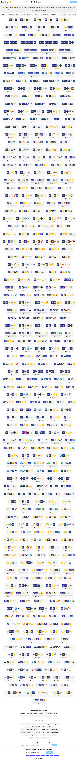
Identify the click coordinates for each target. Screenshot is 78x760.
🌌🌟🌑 (13, 19)
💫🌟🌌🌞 (66, 631)
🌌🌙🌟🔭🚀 (9, 157)
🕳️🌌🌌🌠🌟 (40, 647)
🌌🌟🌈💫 (10, 211)
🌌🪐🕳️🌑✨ (12, 432)
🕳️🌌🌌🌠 (25, 647)
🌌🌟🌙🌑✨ (39, 218)
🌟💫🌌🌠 (68, 570)
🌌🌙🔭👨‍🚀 (25, 172)
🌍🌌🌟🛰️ (64, 455)
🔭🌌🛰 (65, 639)
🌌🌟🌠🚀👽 (68, 241)
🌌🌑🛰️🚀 (8, 119)
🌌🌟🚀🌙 (13, 264)
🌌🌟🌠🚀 (37, 241)
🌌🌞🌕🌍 (67, 195)
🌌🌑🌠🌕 (10, 104)
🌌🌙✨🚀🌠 (12, 195)
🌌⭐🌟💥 (13, 455)
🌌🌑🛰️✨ (21, 119)
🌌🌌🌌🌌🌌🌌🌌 (48, 42)
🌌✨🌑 (49, 19)
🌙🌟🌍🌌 (9, 524)
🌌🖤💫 (20, 379)
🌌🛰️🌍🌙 (25, 394)
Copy (12, 22)
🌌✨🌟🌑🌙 (62, 19)
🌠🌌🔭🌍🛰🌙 (15, 608)
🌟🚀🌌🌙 (50, 578)
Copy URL (50, 752)
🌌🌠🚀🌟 (66, 310)
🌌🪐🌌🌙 (12, 409)
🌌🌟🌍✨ (37, 211)
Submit (54, 745)
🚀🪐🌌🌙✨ (51, 669)
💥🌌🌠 (54, 624)
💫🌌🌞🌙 (41, 631)
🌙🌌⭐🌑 (54, 27)
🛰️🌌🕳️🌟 (9, 677)
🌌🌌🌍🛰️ (24, 58)
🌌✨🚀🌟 (23, 448)
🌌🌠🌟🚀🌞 (9, 302)
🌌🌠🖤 (54, 310)
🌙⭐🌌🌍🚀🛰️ (66, 524)
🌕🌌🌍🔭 (69, 494)
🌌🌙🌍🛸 (24, 149)
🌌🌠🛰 (12, 318)
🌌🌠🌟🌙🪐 (67, 295)
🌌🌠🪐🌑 (10, 333)
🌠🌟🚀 (9, 616)
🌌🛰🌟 (59, 387)
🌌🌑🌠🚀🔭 (25, 104)
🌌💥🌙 (69, 333)
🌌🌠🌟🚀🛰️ (25, 302)
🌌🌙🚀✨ (66, 172)
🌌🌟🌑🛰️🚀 (66, 211)
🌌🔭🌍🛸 (27, 348)
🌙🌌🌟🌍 (52, 509)
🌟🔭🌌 (24, 578)
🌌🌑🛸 (34, 119)
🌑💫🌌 (54, 486)
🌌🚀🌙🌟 (9, 387)
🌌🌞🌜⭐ (25, 203)
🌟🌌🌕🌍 (36, 539)
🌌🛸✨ (71, 402)
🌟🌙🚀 (40, 562)
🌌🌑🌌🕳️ (9, 88)
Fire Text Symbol (22, 724)
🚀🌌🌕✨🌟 (37, 662)
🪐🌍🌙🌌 (29, 692)
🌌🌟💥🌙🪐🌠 (24, 249)
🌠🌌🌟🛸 (25, 601)
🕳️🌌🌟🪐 (64, 654)
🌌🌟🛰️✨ (40, 272)
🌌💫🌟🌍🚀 (40, 341)
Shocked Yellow (51, 735)
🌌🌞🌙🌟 (12, 203)
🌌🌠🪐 (39, 325)
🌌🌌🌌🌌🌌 (10, 42)
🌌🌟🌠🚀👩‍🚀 (52, 241)
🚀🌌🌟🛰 (68, 662)
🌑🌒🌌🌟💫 (26, 486)
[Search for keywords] (63, 2)
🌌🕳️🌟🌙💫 (28, 364)
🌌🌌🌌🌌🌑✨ (13, 50)
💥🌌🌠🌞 (66, 624)
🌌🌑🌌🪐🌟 (24, 88)
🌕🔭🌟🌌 (25, 509)
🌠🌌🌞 (9, 593)
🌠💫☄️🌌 (67, 616)
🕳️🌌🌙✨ (68, 647)
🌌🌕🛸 (12, 142)
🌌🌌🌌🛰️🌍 (9, 58)
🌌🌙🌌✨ (64, 142)
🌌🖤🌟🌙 (8, 379)
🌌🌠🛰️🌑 (24, 318)
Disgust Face (56, 724)
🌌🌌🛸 (21, 73)
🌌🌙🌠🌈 (70, 157)
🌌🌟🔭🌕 (67, 249)
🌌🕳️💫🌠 (13, 371)
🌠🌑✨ (32, 35)
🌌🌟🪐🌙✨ (40, 279)
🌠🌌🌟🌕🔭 (22, 593)
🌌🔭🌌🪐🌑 (12, 348)
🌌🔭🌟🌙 (12, 356)
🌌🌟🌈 (51, 203)
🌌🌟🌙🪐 (13, 226)
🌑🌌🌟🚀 (12, 478)
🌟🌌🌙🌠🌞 (25, 547)
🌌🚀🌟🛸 (33, 387)
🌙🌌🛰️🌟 (37, 517)
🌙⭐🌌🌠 (67, 27)
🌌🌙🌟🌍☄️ (66, 149)
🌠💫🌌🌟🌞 (39, 616)
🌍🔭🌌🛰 (12, 471)
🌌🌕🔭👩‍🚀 (67, 134)
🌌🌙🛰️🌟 (9, 180)
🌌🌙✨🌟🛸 (64, 188)
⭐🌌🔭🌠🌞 (39, 700)
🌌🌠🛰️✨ (65, 318)
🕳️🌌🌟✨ (9, 662)
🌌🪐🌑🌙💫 (51, 409)
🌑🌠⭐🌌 (27, 27)
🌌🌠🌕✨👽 (66, 287)
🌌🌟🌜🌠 (24, 234)
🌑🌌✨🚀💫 (10, 486)
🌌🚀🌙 (71, 379)
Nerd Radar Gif (45, 732)
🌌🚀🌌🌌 (32, 379)
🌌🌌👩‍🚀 (34, 65)
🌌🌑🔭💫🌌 (37, 111)
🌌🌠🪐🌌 (51, 325)
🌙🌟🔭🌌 (23, 524)
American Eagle (54, 729)
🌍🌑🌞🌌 (12, 463)
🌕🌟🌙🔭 (54, 501)
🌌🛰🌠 (70, 387)
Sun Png (38, 732)
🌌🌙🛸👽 (52, 180)
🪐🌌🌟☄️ (69, 677)
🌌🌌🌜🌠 (37, 58)
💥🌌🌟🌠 (41, 624)
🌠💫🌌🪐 (54, 616)
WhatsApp (56, 755)
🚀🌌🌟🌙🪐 (53, 662)
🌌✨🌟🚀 (56, 440)
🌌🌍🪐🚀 (21, 81)
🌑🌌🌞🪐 (66, 471)
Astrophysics (29, 14)
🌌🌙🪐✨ (50, 188)
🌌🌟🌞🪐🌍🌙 (67, 234)
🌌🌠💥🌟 (56, 302)
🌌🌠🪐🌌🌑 (66, 325)
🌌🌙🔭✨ (39, 172)
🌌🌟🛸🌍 (65, 272)
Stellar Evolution (45, 14)
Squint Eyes (38, 726)
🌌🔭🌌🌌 (55, 341)
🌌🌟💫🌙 (54, 249)
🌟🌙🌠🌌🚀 (26, 562)
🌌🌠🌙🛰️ (39, 295)
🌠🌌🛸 (43, 608)
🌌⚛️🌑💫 (27, 432)
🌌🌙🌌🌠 (51, 142)
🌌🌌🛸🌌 (33, 73)
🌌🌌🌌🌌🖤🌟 (48, 50)
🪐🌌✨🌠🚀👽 (13, 692)
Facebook (32, 755)
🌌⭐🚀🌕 (37, 455)
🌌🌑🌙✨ (27, 96)
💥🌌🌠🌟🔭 (13, 631)
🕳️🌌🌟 (12, 654)
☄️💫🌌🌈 (56, 692)
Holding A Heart (26, 735)
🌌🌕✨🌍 (24, 142)
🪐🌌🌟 (57, 677)
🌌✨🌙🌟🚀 (9, 440)
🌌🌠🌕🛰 (51, 287)
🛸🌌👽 (21, 677)
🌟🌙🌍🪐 (12, 562)
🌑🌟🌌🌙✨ (12, 27)
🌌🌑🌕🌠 (68, 88)
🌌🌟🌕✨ (8, 218)
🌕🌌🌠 (12, 501)
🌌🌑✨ (58, 119)
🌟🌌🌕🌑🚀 (51, 539)
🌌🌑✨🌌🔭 (12, 127)
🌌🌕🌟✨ (10, 134)
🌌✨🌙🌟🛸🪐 (27, 440)
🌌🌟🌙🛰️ (70, 218)
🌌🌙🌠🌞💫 (41, 165)
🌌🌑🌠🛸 (40, 104)
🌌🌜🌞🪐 (40, 195)
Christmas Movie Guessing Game (44, 724)
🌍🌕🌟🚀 (39, 463)
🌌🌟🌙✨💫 (9, 234)
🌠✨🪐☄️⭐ (13, 624)
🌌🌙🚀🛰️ (52, 172)
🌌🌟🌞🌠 (37, 234)
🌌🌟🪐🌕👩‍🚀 (24, 279)
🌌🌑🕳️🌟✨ (53, 111)
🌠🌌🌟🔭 (51, 593)
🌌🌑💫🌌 (67, 104)
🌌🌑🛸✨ (46, 119)
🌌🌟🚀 (66, 257)
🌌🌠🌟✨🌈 (41, 302)
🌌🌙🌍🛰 (10, 149)
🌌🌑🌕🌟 (55, 88)
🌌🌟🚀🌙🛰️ (28, 264)
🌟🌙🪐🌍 (66, 562)
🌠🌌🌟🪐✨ (40, 601)
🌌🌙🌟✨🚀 (55, 157)
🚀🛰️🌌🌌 (36, 669)
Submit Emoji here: (25, 745)
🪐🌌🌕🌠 (44, 677)
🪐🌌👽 (54, 685)
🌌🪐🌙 (67, 417)
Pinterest (43, 755)
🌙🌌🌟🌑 (40, 27)
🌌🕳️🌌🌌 (66, 356)
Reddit (47, 755)
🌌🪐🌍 (38, 409)
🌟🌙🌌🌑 (20, 35)
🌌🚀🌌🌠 (46, 379)
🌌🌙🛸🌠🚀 (37, 180)
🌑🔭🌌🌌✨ (67, 486)
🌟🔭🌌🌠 (36, 578)
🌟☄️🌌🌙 (10, 585)
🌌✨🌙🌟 (67, 432)
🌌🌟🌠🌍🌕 (9, 241)
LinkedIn (38, 755)
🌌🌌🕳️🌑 (9, 73)
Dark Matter (53, 14)
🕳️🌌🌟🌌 (24, 654)
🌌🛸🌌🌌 (35, 402)
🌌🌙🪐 (11, 188)
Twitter (27, 755)
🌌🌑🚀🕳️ (68, 111)
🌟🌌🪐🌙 (54, 555)
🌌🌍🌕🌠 (47, 73)
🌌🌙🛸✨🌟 (67, 180)
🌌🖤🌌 (25, 371)
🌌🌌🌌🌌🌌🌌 (28, 42)
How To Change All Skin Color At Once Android (39, 737)
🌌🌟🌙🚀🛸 (55, 218)
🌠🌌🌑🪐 (37, 585)
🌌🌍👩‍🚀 (59, 73)
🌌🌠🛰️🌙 (37, 318)
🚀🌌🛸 (11, 669)
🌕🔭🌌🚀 (12, 509)
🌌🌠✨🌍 (56, 333)
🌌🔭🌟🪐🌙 (26, 356)
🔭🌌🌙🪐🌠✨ (33, 639)
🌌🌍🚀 (70, 73)
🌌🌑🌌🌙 (35, 81)
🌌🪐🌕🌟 (55, 417)
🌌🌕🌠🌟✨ (25, 134)
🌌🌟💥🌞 (40, 249)
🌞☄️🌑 (67, 532)
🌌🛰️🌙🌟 (52, 394)
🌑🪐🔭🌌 (47, 494)
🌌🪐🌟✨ (66, 425)
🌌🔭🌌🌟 (68, 341)
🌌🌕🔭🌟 (54, 134)
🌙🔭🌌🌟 (36, 524)
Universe (23, 14)
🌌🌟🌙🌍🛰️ (22, 218)
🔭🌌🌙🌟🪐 (16, 639)
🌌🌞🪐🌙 (39, 203)
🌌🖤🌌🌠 (64, 371)
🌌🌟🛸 (53, 272)
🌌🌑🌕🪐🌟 (12, 96)
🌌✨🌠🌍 (70, 440)
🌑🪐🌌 (21, 494)
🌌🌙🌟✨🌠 (39, 157)
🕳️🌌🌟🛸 (51, 654)
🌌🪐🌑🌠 (66, 409)
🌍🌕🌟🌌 (25, 463)
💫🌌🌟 (54, 631)
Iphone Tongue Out (30, 726)
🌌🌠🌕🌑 (37, 287)
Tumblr (51, 755)
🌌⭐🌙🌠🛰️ (37, 448)
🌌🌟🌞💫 (51, 234)
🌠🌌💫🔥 (55, 601)
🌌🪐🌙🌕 (12, 425)
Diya (33, 732)
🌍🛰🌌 (40, 471)
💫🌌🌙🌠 (28, 631)
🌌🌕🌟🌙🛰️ (52, 127)
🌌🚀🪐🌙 (47, 387)
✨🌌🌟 (69, 692)
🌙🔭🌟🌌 (50, 524)
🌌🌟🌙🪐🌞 (28, 226)
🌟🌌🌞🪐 (67, 547)
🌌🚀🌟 (21, 387)
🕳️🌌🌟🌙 (37, 654)
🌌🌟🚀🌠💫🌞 (46, 264)
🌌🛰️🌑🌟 (39, 394)
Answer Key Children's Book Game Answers (30, 729)
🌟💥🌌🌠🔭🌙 (39, 570)
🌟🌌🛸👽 (40, 555)
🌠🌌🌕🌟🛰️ (52, 585)
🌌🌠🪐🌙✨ (41, 333)
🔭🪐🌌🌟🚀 (10, 647)
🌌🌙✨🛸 (27, 195)
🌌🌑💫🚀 (9, 111)
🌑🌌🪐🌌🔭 (64, 478)
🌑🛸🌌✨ (9, 494)
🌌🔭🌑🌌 (40, 348)
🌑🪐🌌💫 (33, 494)
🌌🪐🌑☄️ (12, 417)
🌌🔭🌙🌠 (67, 348)
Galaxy (17, 14)
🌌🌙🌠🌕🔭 (25, 165)
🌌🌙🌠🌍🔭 (9, 165)
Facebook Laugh (31, 724)
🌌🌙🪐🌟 (23, 188)
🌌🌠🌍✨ (24, 287)
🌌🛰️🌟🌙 (8, 402)
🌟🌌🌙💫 (40, 547)
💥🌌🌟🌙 (28, 624)
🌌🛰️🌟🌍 (66, 394)
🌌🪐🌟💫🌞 (37, 425)
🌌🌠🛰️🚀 (51, 318)
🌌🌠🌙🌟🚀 (10, 295)
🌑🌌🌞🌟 (52, 471)
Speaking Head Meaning (25, 732)
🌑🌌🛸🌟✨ (37, 478)
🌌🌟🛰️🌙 (27, 272)
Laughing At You (45, 729)
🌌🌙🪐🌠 (36, 188)
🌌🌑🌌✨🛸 (40, 88)
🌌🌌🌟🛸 (8, 65)
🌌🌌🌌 (57, 35)
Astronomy (4, 14)
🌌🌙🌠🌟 (56, 165)
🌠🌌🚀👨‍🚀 (31, 608)
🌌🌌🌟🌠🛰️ (68, 58)
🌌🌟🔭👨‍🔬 (13, 257)
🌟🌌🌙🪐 (54, 547)
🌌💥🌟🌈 (9, 341)
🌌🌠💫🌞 (70, 302)
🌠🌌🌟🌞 (37, 593)
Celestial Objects (72, 14)
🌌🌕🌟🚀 (67, 127)
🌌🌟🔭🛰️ (27, 257)
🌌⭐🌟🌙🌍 (67, 448)
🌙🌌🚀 (25, 517)
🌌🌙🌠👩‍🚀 (70, 165)
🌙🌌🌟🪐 (66, 509)
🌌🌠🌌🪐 (10, 287)
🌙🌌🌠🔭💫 (12, 517)
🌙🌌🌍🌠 (39, 509)
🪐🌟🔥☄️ (43, 692)
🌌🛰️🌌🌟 (12, 394)
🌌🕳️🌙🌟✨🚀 (11, 364)
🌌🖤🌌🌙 (51, 371)
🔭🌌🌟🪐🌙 (51, 639)
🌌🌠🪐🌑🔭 (25, 333)
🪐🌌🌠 (13, 685)
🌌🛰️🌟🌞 (21, 402)
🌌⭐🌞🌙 (52, 448)
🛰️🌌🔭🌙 (66, 669)
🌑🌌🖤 (24, 478)
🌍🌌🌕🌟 (51, 455)
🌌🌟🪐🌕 (9, 279)
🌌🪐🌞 (24, 425)
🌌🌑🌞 (39, 96)
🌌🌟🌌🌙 (24, 211)
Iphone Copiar (35, 735)
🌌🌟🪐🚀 (55, 279)
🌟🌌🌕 (24, 539)
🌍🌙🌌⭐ (52, 463)
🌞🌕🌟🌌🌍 (53, 532)
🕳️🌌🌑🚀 (55, 647)
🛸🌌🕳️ (32, 677)
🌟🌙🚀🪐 (52, 562)
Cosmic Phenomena (62, 14)
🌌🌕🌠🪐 (40, 134)
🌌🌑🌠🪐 (54, 104)
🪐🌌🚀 (65, 685)
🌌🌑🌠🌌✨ (66, 96)
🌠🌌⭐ (54, 608)
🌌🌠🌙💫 (25, 295)
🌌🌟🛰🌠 (13, 272)
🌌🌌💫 (44, 65)
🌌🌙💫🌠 (12, 172)
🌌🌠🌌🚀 (68, 279)
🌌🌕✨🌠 (37, 142)
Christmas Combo (54, 732)
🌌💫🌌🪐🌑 (24, 341)
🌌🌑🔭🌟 (23, 111)
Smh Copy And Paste (47, 726)
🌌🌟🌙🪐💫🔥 (46, 226)
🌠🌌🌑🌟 (24, 585)
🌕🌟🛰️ (66, 501)
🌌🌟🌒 (38, 19)
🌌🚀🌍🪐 (59, 379)
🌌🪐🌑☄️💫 (26, 417)
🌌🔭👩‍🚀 (54, 356)
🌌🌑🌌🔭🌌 (68, 81)
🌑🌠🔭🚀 (41, 486)
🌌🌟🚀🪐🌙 (63, 264)
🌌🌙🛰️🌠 (23, 180)
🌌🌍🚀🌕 (8, 81)
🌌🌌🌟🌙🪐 (52, 58)
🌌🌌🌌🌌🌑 (67, 42)
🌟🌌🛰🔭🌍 (25, 555)
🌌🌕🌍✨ (37, 127)
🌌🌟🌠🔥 (24, 241)
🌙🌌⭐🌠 (51, 517)
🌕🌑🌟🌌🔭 (25, 501)
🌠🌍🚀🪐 (66, 608)
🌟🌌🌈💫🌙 (10, 539)
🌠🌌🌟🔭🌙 (66, 593)
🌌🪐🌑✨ (41, 417)
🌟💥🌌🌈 (9, 570)
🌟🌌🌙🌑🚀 (67, 539)
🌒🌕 (58, 494)
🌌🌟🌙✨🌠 (63, 226)
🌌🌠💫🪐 (12, 310)
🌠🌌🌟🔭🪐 (10, 601)
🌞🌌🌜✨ (39, 532)
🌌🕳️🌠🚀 (59, 364)
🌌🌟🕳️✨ (54, 257)
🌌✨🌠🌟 (9, 448)
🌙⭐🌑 (8, 35)
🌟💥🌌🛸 (55, 570)
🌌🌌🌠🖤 (21, 65)
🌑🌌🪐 (51, 478)
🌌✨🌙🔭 (43, 440)
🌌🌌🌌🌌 (69, 35)
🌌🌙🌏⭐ (37, 149)
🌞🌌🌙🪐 (25, 532)
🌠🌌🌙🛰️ (67, 585)
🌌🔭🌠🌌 (41, 356)
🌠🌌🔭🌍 (68, 601)
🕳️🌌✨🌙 (23, 662)
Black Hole (37, 14)
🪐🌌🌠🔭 (41, 685)
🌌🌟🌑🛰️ (51, 211)
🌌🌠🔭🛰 (25, 310)
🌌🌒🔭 (25, 127)
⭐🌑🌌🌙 (44, 35)
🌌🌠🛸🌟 (10, 325)
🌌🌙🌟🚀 (24, 157)
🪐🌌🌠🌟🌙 (26, 685)
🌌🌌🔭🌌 (70, 65)
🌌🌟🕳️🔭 (40, 257)
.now (5, 2)
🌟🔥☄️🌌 (12, 578)
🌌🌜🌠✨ (54, 195)
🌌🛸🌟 (61, 402)
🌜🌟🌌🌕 (12, 532)
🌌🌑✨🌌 (70, 119)
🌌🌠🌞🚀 (52, 295)
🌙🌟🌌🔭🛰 (66, 517)
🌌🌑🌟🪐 (51, 96)
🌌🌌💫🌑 (56, 65)
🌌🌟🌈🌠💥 (64, 203)
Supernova (11, 14)
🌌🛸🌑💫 (48, 402)
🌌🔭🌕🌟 (54, 348)
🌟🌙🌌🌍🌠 (68, 555)
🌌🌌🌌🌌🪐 (66, 50)
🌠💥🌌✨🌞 (22, 616)
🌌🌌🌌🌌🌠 (31, 50)
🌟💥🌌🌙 (23, 570)
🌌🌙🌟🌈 (51, 149)
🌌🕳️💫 (71, 364)
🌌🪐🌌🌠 (25, 409)
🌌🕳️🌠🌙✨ (44, 364)
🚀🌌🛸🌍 (23, 669)
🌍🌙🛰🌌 (66, 463)
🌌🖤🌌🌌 (37, 371)
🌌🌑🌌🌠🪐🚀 (51, 81)
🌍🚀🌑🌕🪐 (26, 471)
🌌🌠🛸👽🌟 (25, 325)
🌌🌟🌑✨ (25, 19)
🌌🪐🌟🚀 (52, 425)
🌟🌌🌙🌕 (10, 547)
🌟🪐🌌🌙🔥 (64, 578)
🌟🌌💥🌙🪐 (9, 555)
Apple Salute (43, 735)
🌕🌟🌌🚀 (40, 501)
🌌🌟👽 (9, 249)
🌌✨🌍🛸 (54, 432)
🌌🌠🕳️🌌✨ (40, 310)
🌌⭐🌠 (25, 455)
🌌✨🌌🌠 (40, 432)
